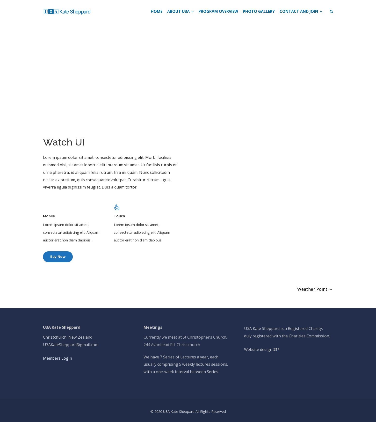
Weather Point (315, 289)
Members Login (57, 358)
